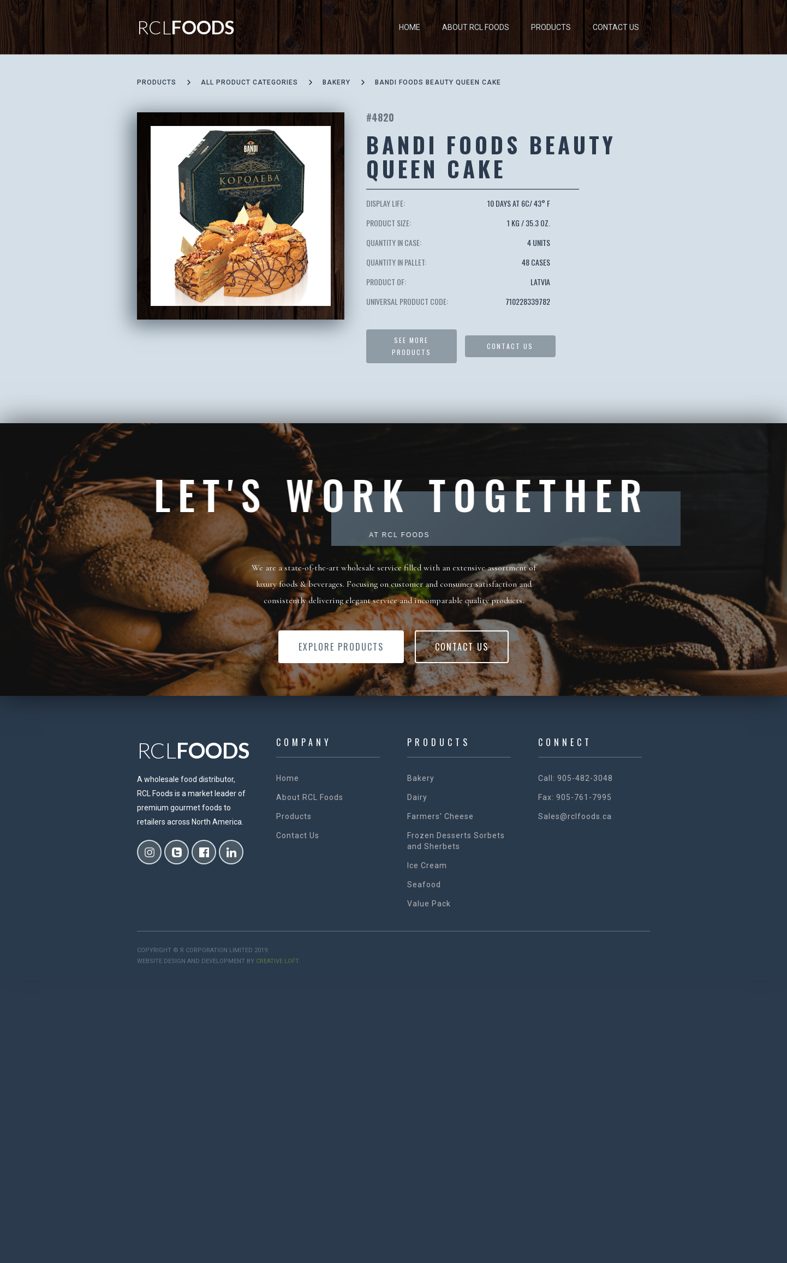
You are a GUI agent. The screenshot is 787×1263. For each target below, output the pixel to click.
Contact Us (616, 27)
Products (551, 27)
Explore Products (341, 646)
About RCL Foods (475, 27)
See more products (411, 346)
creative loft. (278, 961)
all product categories (249, 82)
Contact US (510, 346)
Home (409, 27)
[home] (185, 27)
